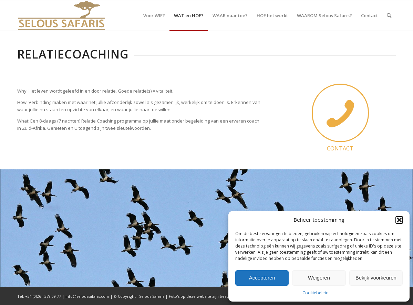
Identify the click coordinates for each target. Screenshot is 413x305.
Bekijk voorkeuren (375, 278)
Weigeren (319, 278)
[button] (399, 220)
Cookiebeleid (315, 293)
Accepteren (262, 278)
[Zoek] (389, 15)
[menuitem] (154, 15)
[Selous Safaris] (61, 15)
